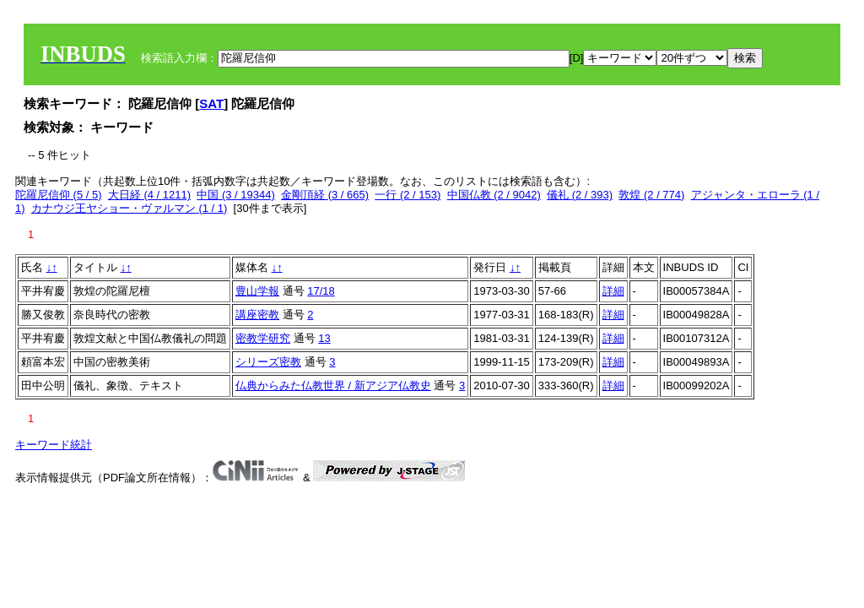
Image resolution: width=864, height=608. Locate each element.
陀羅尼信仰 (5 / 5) (58, 194)
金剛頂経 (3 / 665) (325, 194)
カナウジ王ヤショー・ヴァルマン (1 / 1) (129, 208)
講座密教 (257, 314)
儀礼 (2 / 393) (580, 194)
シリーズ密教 (268, 362)
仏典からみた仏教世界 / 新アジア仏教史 (333, 385)
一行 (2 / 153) (407, 194)
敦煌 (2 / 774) (651, 194)
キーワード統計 (53, 444)
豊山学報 (257, 291)
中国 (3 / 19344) (236, 194)
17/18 (321, 291)
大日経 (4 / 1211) (149, 194)
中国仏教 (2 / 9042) (494, 194)
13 (324, 338)
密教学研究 (262, 338)
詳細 (613, 291)
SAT (211, 103)
